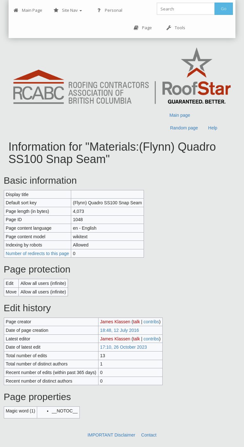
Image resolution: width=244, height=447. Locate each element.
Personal (109, 10)
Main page (179, 115)
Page (143, 27)
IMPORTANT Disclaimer (111, 434)
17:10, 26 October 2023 (123, 347)
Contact (148, 434)
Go (224, 8)
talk (136, 321)
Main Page (28, 10)
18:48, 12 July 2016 (119, 330)
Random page (184, 127)
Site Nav (68, 10)
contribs (151, 321)
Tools (175, 27)
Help (212, 127)
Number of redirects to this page (37, 253)
